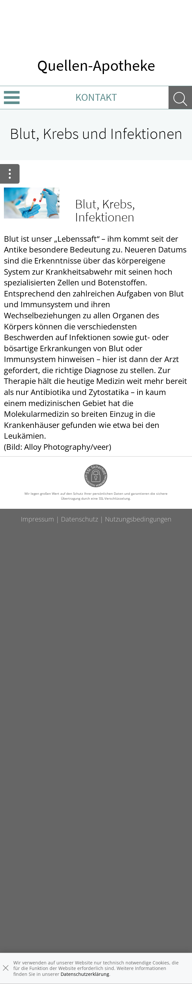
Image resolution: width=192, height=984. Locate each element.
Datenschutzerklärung (85, 974)
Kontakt (96, 97)
